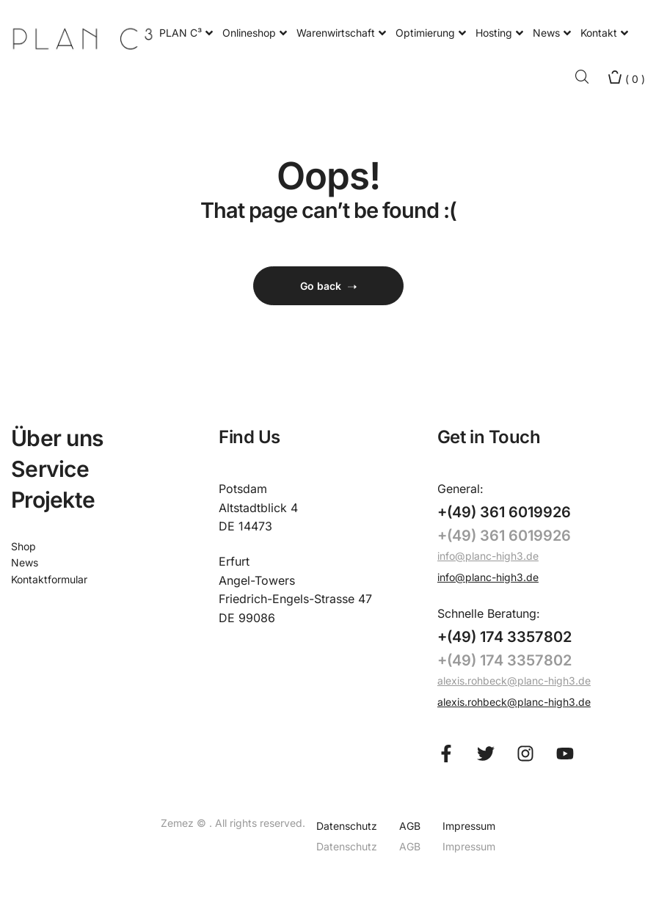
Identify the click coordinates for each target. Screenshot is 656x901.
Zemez (179, 823)
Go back (328, 286)
